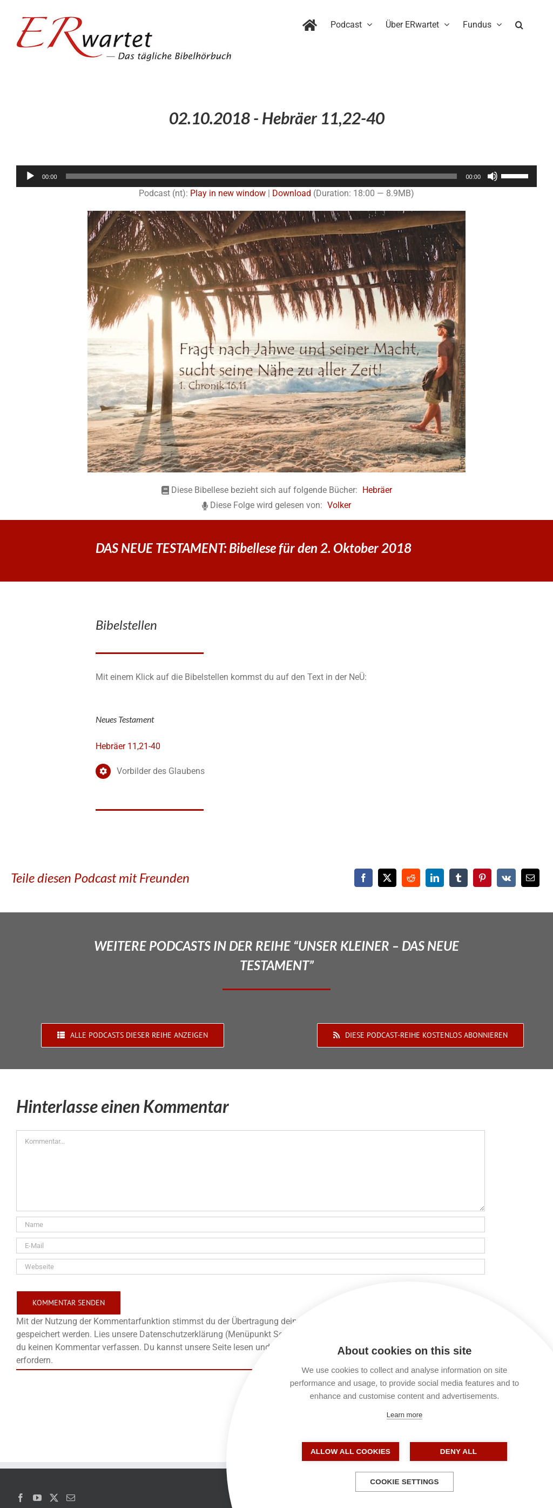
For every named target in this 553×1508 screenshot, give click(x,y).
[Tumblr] (458, 878)
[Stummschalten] (492, 176)
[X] (387, 878)
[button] (519, 22)
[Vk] (506, 878)
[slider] (261, 176)
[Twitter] (54, 1497)
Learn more (404, 1415)
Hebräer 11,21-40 (128, 746)
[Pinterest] (482, 878)
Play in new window (228, 193)
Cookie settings (404, 1482)
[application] (276, 176)
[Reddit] (411, 878)
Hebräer (377, 490)
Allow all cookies (350, 1451)
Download (291, 193)
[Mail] (70, 1497)
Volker (339, 505)
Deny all (458, 1451)
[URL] (250, 1267)
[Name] (250, 1224)
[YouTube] (37, 1497)
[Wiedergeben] (30, 176)
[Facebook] (363, 878)
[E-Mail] (530, 878)
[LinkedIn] (435, 878)
